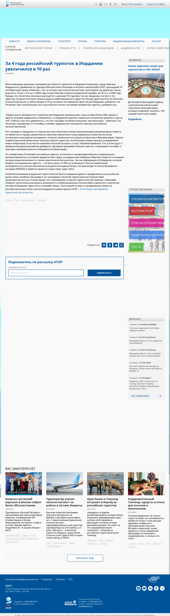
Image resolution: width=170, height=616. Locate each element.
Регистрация (136, 4)
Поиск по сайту (156, 4)
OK (111, 4)
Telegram (115, 4)
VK (106, 4)
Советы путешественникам (143, 221)
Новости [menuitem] (14, 41)
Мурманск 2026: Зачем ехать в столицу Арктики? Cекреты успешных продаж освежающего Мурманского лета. (144, 383)
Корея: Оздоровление (152, 48)
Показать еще (85, 556)
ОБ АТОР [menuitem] (156, 41)
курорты (132, 545)
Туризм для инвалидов (99, 48)
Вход (125, 4)
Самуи (141, 542)
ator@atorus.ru (27, 602)
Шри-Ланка (92, 542)
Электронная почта (16, 266)
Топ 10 (133, 245)
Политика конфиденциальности (20, 577)
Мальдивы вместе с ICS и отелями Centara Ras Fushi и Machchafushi (145, 353)
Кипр (33, 534)
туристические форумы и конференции (22, 537)
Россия (9, 199)
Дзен (96, 4)
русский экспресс (28, 199)
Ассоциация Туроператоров (17, 3)
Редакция (43, 577)
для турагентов (12, 540)
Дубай (72, 541)
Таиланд (109, 539)
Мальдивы (92, 539)
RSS (64, 577)
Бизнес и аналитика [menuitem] (39, 41)
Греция (26, 534)
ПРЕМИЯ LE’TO (73, 48)
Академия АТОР (126, 48)
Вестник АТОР (136, 209)
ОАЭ (49, 541)
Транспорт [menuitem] (64, 41)
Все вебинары (139, 394)
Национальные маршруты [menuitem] (128, 41)
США (101, 539)
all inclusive (157, 542)
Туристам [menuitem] (100, 41)
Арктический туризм (49, 48)
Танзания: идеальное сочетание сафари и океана (144, 327)
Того (16, 199)
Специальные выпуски (141, 197)
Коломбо (103, 542)
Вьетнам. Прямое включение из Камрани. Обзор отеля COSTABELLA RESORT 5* (145, 367)
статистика (41, 199)
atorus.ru (140, 613)
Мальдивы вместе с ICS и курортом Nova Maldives (145, 340)
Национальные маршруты (143, 233)
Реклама (55, 577)
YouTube (101, 4)
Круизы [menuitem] (82, 41)
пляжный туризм (54, 545)
